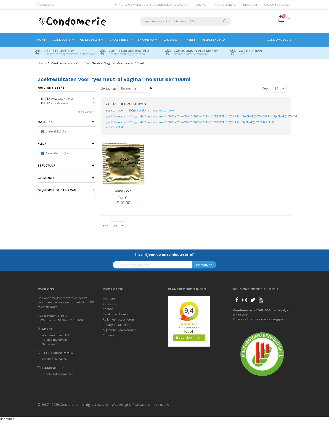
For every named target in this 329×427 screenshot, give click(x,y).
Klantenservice (225, 4)
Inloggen (250, 4)
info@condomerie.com (57, 374)
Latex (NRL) (56, 131)
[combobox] (185, 21)
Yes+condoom (115, 110)
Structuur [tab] (46, 165)
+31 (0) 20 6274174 (54, 359)
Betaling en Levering (117, 314)
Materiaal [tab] (46, 122)
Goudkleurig (57, 153)
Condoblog (110, 335)
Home (42, 63)
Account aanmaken (277, 4)
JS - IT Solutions (158, 405)
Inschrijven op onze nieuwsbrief (164, 254)
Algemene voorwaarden (120, 330)
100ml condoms (139, 110)
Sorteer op (108, 88)
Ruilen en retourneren (118, 319)
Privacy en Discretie (116, 325)
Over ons (109, 298)
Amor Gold (123, 190)
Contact (202, 4)
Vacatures (110, 304)
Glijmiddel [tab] (46, 178)
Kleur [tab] (42, 144)
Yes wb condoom (164, 110)
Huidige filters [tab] (51, 88)
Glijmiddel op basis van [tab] (57, 190)
